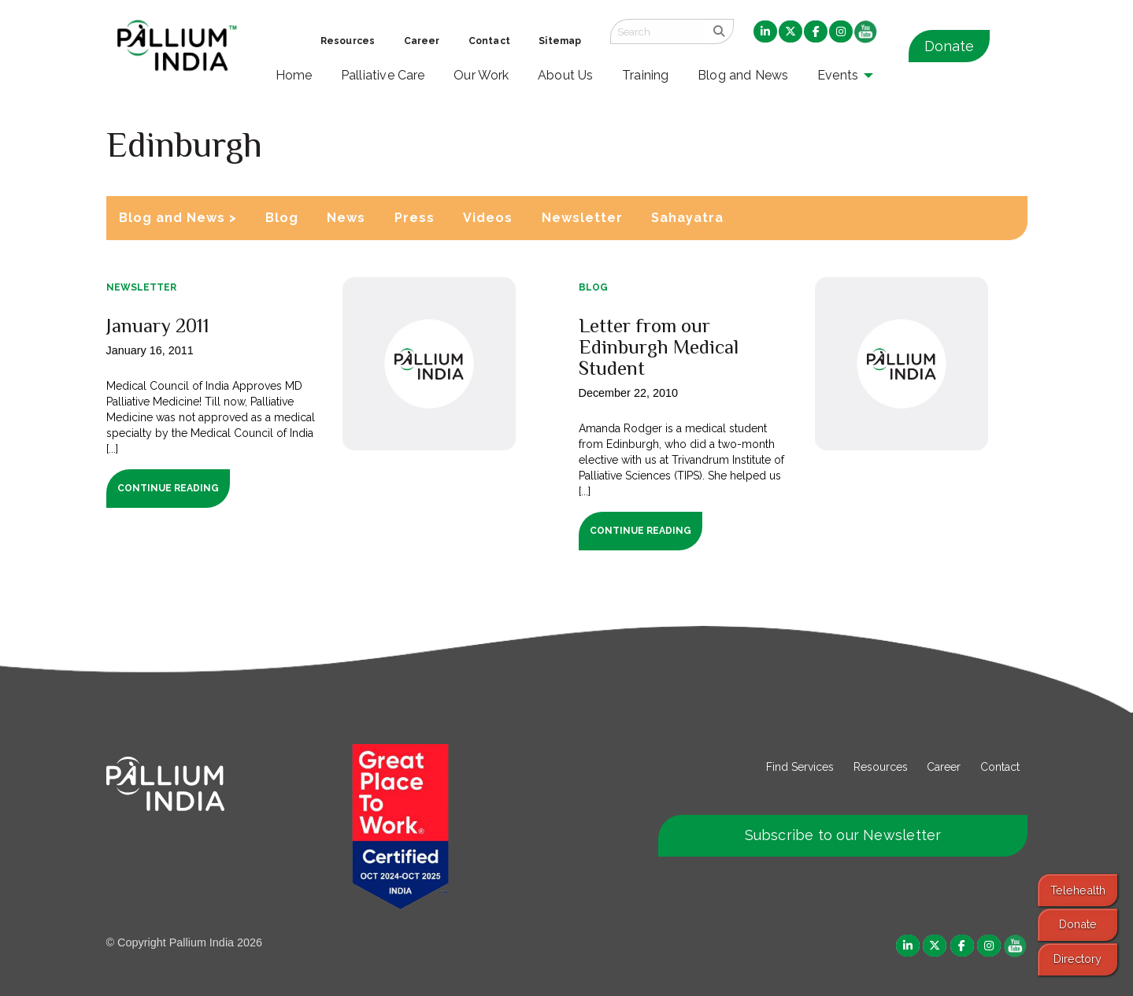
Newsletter (582, 217)
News (346, 217)
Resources (880, 767)
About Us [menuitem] (566, 75)
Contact (1000, 767)
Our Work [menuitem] (481, 75)
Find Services (800, 767)
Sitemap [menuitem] (560, 40)
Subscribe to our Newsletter (843, 835)
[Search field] (657, 31)
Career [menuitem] (422, 40)
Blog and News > (178, 217)
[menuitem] (765, 32)
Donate (949, 46)
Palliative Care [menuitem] (383, 75)
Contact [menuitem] (489, 40)
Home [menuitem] (294, 75)
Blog (281, 217)
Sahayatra (687, 217)
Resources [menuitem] (347, 40)
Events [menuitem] (837, 75)
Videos (488, 217)
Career (944, 767)
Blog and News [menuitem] (743, 75)
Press (414, 217)
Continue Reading (168, 488)
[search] (719, 31)
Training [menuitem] (645, 75)
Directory (1077, 958)
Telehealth (1077, 890)
